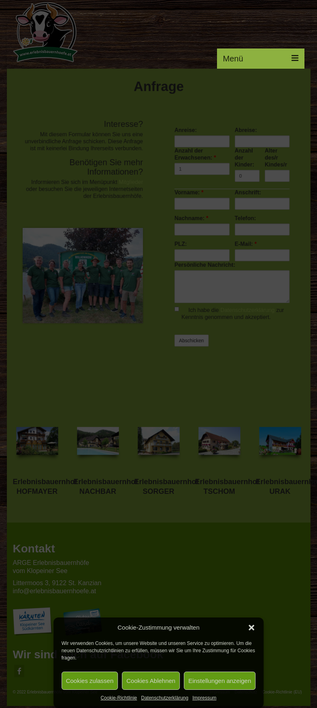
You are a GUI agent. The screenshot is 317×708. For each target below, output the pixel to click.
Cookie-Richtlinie (118, 698)
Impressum (204, 698)
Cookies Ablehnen (150, 680)
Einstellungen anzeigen (219, 680)
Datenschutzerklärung (164, 698)
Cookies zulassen (90, 680)
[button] (251, 628)
